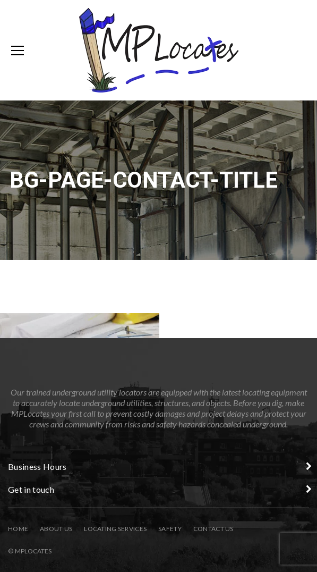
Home (18, 529)
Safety (170, 529)
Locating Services (115, 529)
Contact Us (213, 529)
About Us (56, 529)
